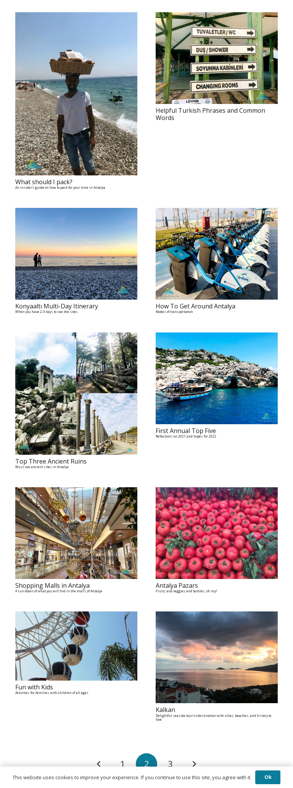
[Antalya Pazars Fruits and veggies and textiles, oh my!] (217, 492)
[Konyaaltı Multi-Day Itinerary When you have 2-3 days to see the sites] (76, 213)
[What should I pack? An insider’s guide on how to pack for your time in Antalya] (76, 17)
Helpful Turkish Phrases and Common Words (210, 114)
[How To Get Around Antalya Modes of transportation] (217, 213)
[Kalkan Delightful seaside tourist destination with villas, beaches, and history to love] (217, 617)
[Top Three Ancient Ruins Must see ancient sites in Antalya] (76, 338)
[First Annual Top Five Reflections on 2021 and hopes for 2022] (217, 338)
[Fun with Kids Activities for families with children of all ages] (76, 617)
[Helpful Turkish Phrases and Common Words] (217, 17)
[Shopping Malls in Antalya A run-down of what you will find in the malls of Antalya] (76, 492)
